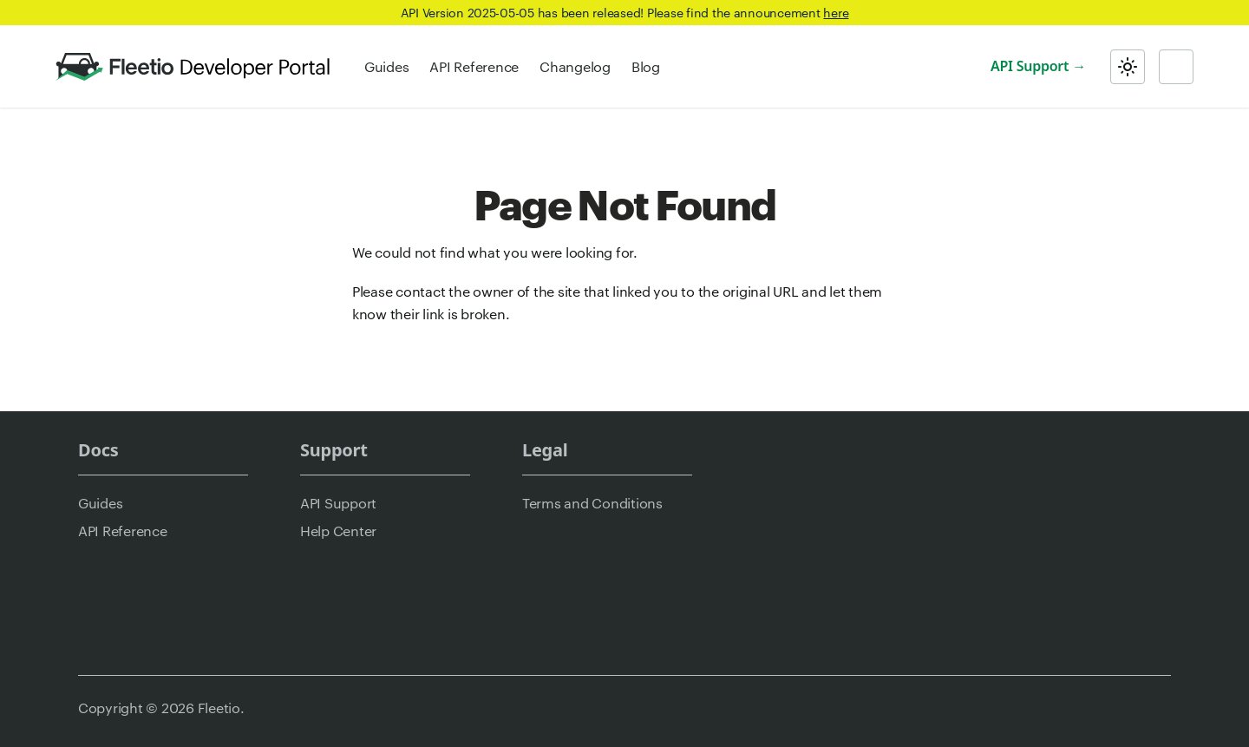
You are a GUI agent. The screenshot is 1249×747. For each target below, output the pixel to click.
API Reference (474, 66)
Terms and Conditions (592, 503)
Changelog (575, 66)
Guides (386, 66)
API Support (1030, 65)
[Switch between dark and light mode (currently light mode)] (1127, 66)
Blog (645, 66)
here (835, 12)
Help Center (338, 530)
